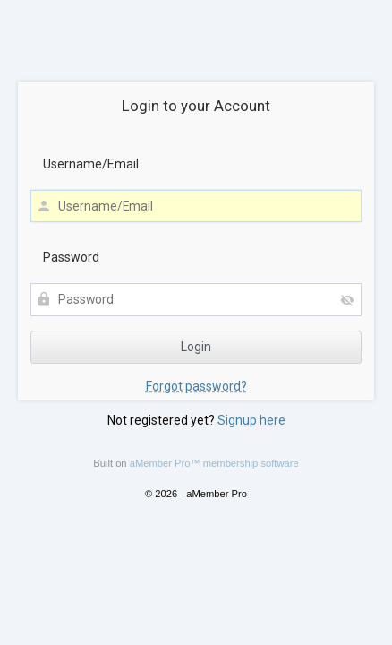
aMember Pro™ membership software (214, 463)
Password (71, 257)
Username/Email (91, 164)
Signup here (251, 420)
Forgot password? (196, 386)
